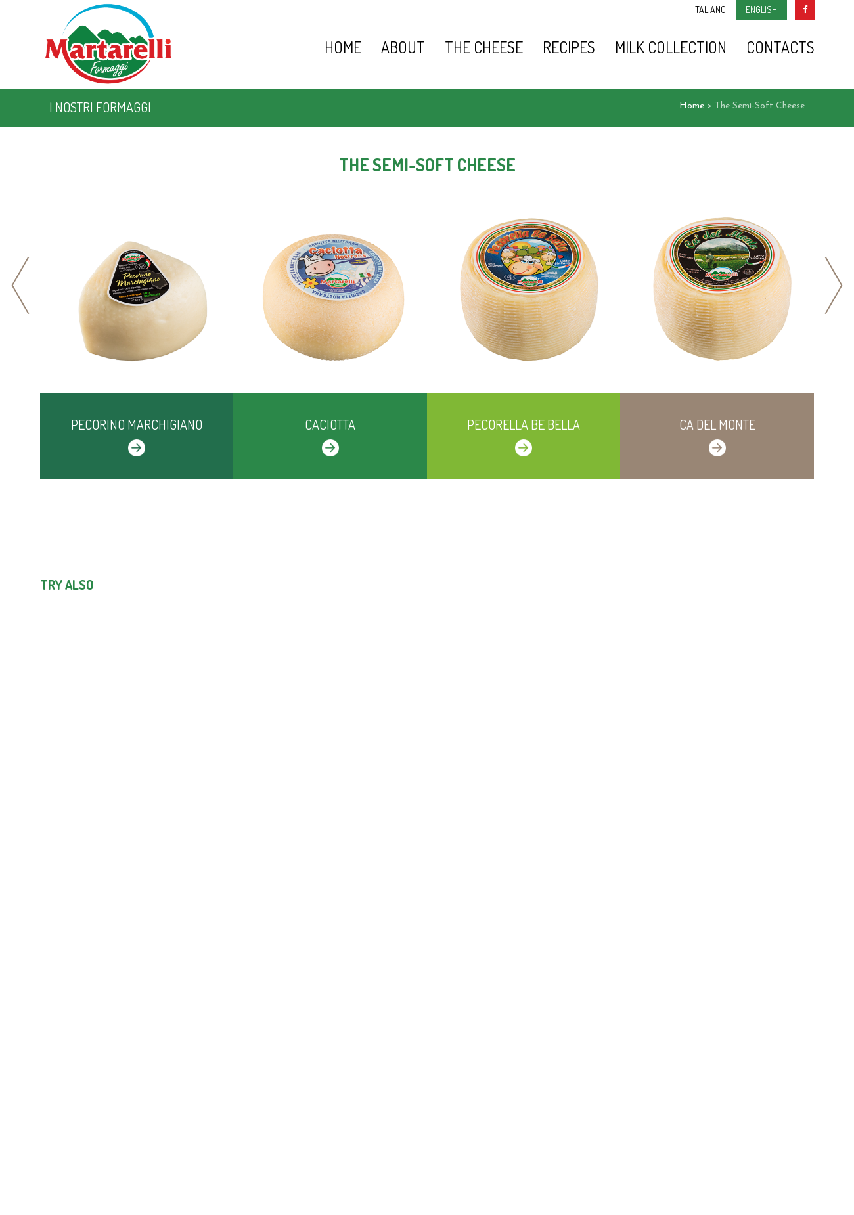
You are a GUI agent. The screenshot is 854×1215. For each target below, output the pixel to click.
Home (343, 48)
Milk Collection (671, 48)
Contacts (780, 48)
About (403, 48)
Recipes (569, 48)
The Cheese (484, 48)
